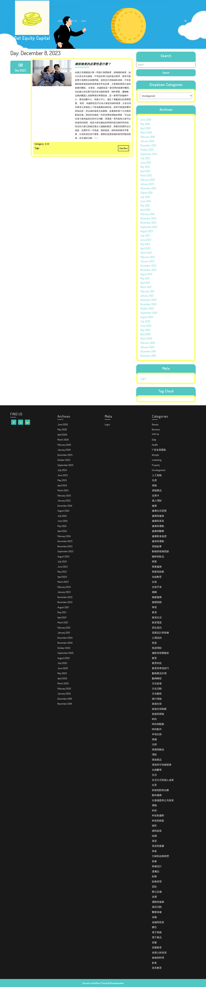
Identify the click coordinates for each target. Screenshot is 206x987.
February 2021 (147, 291)
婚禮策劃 (157, 602)
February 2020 (147, 342)
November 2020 (148, 304)
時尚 (154, 718)
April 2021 (145, 282)
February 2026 (147, 136)
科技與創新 (158, 820)
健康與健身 (158, 515)
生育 (154, 784)
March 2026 (146, 132)
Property (156, 465)
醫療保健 (157, 911)
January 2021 (146, 295)
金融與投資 (158, 922)
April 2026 (145, 128)
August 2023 (146, 231)
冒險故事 (157, 546)
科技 (154, 810)
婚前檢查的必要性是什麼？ (93, 64)
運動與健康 (158, 901)
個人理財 (157, 500)
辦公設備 (157, 891)
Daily (154, 439)
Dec (17, 70)
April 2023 (145, 248)
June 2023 (145, 239)
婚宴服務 (157, 597)
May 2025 (145, 166)
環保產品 (157, 759)
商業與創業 (158, 571)
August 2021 (146, 274)
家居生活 (157, 617)
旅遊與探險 (158, 713)
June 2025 (145, 162)
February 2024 (147, 214)
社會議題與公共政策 (163, 800)
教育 (154, 658)
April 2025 (145, 171)
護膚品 (155, 871)
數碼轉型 (157, 678)
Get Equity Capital (32, 38)
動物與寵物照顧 (160, 551)
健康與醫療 (158, 530)
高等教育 (157, 967)
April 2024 (145, 209)
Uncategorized (158, 470)
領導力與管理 (159, 952)
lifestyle (155, 454)
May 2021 (144, 278)
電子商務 (157, 932)
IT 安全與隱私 (159, 449)
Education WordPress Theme (94, 983)
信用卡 (155, 495)
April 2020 (145, 334)
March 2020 (146, 338)
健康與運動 (158, 525)
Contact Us (72, 21)
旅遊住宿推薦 (159, 708)
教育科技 (157, 663)
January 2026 (147, 141)
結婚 (154, 835)
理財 (154, 754)
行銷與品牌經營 (160, 856)
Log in (143, 378)
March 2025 (146, 175)
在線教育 (157, 576)
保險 (154, 485)
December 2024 (148, 188)
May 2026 (145, 123)
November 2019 (148, 355)
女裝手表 (157, 586)
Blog (84, 21)
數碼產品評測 (159, 673)
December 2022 (148, 265)
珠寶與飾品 (158, 749)
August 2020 (146, 317)
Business (156, 429)
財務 (154, 876)
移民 (154, 825)
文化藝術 (157, 693)
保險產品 (157, 490)
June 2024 (145, 201)
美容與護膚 (158, 845)
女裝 (154, 581)
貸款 (154, 886)
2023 (23, 70)
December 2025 (148, 145)
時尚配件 (157, 729)
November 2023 (148, 222)
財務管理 (157, 881)
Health (155, 444)
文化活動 (157, 688)
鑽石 (154, 927)
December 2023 (148, 218)
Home (60, 21)
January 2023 (147, 261)
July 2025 (145, 158)
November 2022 (148, 269)
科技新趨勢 (158, 815)
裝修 (154, 861)
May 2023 (145, 244)
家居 (154, 612)
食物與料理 (158, 957)
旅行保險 (157, 698)
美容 (154, 840)
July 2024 (145, 196)
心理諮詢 (157, 637)
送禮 (154, 896)
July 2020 (145, 321)
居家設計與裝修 (160, 632)
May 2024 (145, 205)
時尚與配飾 (158, 723)
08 (20, 65)
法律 (154, 744)
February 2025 (147, 179)
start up (155, 433)
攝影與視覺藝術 (160, 652)
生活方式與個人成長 (163, 779)
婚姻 (154, 591)
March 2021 (145, 287)
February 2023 (147, 257)
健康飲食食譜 (159, 536)
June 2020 (145, 325)
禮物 (154, 805)
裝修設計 (157, 866)
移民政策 (157, 830)
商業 (154, 561)
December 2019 (148, 351)
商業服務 (157, 566)
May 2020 (145, 329)
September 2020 (148, 312)
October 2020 (147, 308)
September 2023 (148, 226)
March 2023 (146, 252)
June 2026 (145, 119)
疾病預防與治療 (160, 790)
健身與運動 (158, 541)
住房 (154, 480)
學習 (154, 607)
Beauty (155, 424)
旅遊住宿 (157, 703)
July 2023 (145, 235)
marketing (156, 459)
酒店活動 (157, 906)
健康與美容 (158, 520)
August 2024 (146, 192)
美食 (154, 851)
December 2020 (148, 299)
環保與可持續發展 (161, 764)
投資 (154, 642)
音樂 (154, 942)
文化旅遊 (157, 683)
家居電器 (157, 622)
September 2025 (148, 154)
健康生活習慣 (159, 510)
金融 (154, 916)
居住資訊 (157, 627)
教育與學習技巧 (160, 668)
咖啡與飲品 (158, 556)
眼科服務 (157, 795)
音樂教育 (157, 947)
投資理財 (157, 647)
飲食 (154, 962)
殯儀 (154, 739)
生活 (154, 774)
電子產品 (157, 937)
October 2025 (147, 149)
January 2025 (147, 184)
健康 (154, 505)
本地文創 (157, 734)
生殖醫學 (157, 769)
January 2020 (147, 347)
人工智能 (157, 475)
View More (122, 147)
